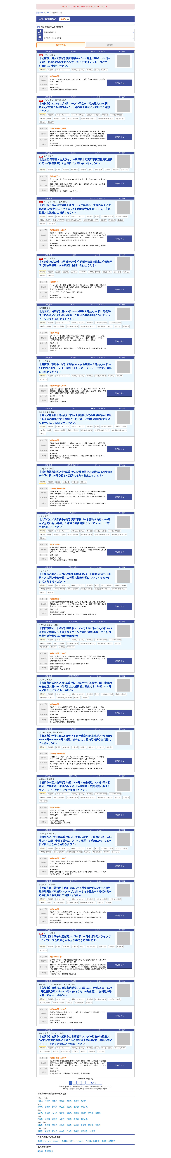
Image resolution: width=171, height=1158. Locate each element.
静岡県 (90, 1113)
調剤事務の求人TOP (42, 13)
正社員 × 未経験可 (92, 1141)
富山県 (47, 1113)
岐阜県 (83, 1113)
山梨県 (69, 1113)
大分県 (69, 1131)
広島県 (61, 1125)
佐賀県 (47, 1131)
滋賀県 (47, 1119)
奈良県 (76, 1119)
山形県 (76, 1101)
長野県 (76, 1113)
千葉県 (69, 1107)
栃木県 (47, 1107)
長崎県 (54, 1131)
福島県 (83, 1101)
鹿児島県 (84, 1131)
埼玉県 (61, 1107)
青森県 (47, 1101)
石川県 (54, 1113)
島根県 (47, 1125)
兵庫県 (69, 1119)
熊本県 (61, 1131)
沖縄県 (92, 1131)
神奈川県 (84, 1107)
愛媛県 (90, 1125)
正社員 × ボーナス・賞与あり (48, 1141)
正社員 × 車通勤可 (108, 1141)
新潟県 (40, 1113)
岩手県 (54, 1101)
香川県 (83, 1125)
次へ (94, 1083)
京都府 (54, 1119)
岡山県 (54, 1125)
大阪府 (61, 1119)
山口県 (69, 1125)
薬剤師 (40, 1151)
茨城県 (40, 1107)
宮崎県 (76, 1131)
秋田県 (69, 1101)
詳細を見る (119, 83)
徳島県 (76, 1125)
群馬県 (54, 1107)
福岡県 (40, 1131)
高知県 (97, 1125)
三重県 (40, 1119)
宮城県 (61, 1101)
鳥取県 (40, 1125)
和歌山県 (84, 1119)
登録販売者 (49, 1151)
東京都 (76, 1107)
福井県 (61, 1113)
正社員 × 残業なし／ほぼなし (73, 1141)
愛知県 (97, 1113)
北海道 (40, 1101)
